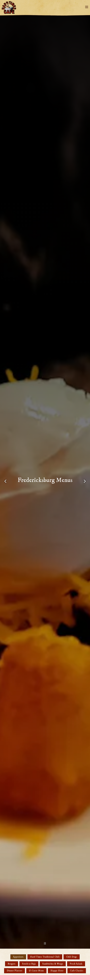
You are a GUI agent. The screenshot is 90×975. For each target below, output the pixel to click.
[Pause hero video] (45, 943)
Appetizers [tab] (18, 956)
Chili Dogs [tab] (71, 956)
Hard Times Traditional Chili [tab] (45, 956)
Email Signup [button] (45, 971)
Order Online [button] (45, 965)
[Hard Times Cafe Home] (9, 7)
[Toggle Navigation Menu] (86, 7)
